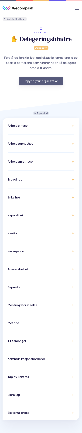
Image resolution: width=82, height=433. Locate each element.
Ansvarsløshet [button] (18, 269)
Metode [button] (13, 323)
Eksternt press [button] (18, 413)
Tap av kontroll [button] (18, 377)
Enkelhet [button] (14, 197)
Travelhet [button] (15, 179)
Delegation (41, 47)
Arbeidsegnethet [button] (20, 143)
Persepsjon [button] (16, 251)
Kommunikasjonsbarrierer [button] (26, 359)
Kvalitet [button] (13, 233)
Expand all (41, 113)
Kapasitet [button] (15, 287)
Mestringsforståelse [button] (22, 305)
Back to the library (15, 19)
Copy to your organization (41, 81)
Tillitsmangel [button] (17, 341)
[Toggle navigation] (76, 8)
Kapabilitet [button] (15, 215)
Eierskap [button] (14, 395)
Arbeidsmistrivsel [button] (20, 161)
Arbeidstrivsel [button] (18, 126)
